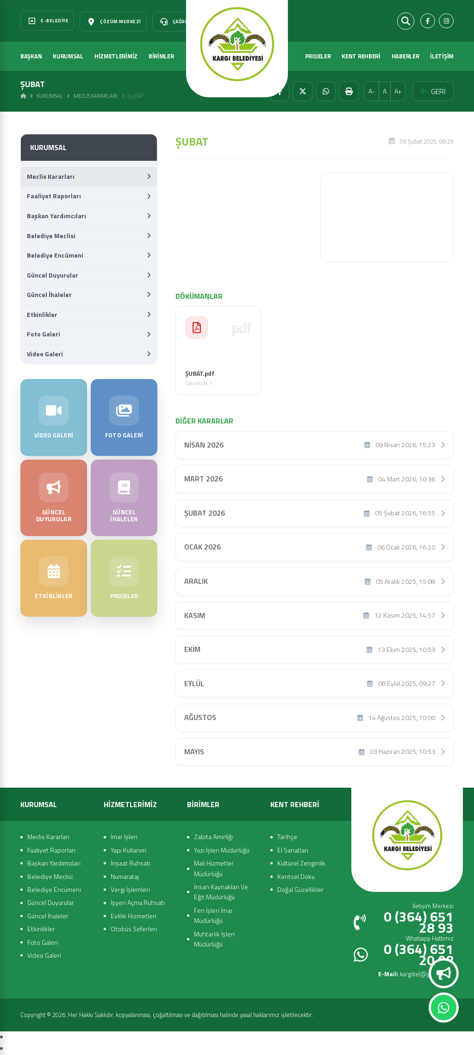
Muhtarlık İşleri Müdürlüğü (214, 939)
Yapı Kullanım (128, 850)
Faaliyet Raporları (89, 196)
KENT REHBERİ (361, 56)
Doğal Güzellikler (300, 889)
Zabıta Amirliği (213, 836)
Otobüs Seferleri (134, 929)
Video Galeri (89, 354)
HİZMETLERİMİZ (115, 56)
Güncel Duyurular (89, 275)
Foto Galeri (89, 334)
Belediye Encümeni (89, 255)
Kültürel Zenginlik (301, 863)
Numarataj (125, 876)
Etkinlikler (89, 314)
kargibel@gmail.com (416, 974)
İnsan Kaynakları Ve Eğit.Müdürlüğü (221, 892)
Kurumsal (50, 96)
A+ (397, 91)
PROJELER (318, 56)
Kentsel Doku (296, 876)
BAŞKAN (31, 56)
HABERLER (405, 56)
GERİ (433, 91)
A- (371, 91)
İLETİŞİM (442, 56)
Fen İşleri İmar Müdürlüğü (213, 915)
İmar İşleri (124, 836)
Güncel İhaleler (89, 294)
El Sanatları (292, 850)
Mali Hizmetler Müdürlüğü (214, 868)
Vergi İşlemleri (130, 889)
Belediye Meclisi (89, 235)
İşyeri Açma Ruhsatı (138, 902)
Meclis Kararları (96, 96)
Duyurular (444, 973)
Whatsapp (443, 1007)
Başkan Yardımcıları (89, 216)
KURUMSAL (68, 56)
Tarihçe (287, 836)
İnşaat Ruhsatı (130, 863)
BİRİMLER (161, 56)
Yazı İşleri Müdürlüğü (221, 850)
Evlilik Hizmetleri (133, 916)
